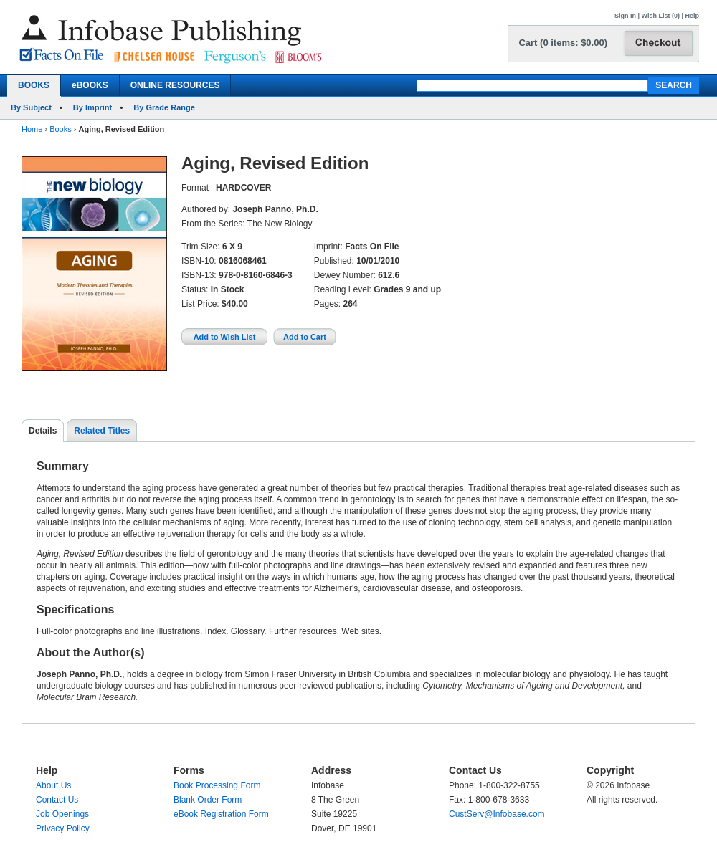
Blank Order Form (208, 800)
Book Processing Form (217, 785)
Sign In (625, 15)
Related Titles (102, 431)
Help (692, 15)
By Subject (31, 107)
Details (43, 431)
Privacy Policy (63, 828)
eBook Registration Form (221, 814)
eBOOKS (90, 85)
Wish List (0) (661, 15)
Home (32, 129)
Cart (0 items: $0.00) (562, 42)
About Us (53, 785)
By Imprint (92, 107)
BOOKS (33, 85)
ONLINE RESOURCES (175, 85)
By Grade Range (164, 107)
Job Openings (62, 814)
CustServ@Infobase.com (497, 814)
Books (60, 129)
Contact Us (57, 800)
